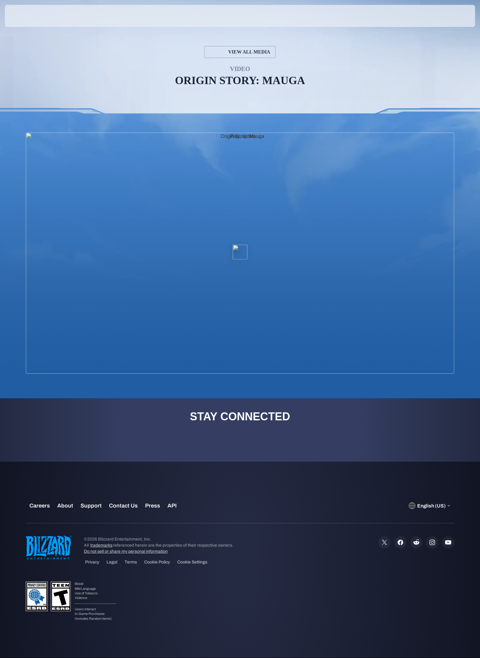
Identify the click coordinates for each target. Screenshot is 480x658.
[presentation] (27, 16)
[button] (453, 16)
